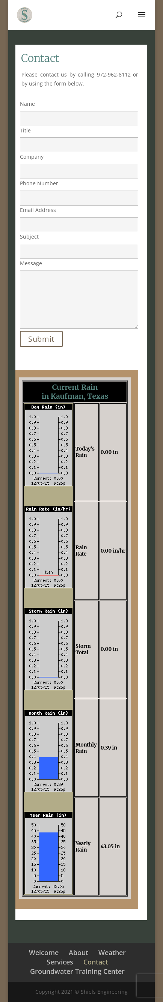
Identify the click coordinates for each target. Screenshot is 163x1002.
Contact (95, 961)
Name (79, 111)
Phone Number (79, 190)
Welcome (44, 952)
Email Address (79, 217)
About (78, 952)
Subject (79, 244)
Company (79, 164)
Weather (112, 952)
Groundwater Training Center (77, 971)
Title (79, 138)
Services (60, 961)
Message (79, 295)
